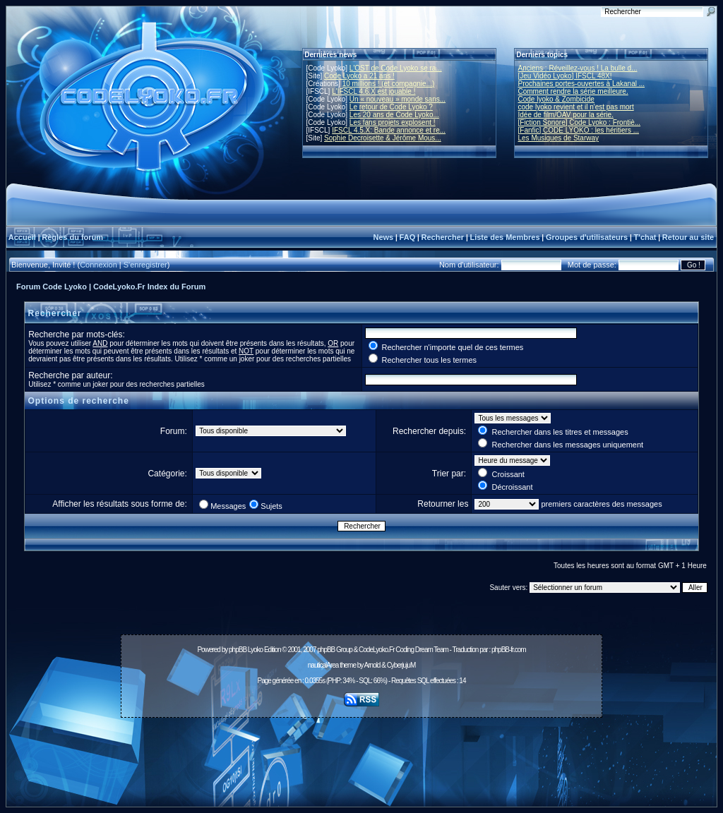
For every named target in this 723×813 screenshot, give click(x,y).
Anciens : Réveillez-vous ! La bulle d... (578, 68)
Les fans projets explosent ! (392, 122)
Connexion (98, 264)
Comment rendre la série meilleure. (573, 91)
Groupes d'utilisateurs (587, 237)
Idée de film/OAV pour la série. (566, 115)
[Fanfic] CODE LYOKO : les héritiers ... (579, 130)
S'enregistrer (145, 264)
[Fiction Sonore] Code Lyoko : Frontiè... (579, 122)
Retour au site (688, 237)
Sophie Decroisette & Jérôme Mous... (382, 138)
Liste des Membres (504, 237)
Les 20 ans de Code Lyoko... (394, 115)
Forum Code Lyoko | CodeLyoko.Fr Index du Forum (110, 286)
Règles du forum (72, 237)
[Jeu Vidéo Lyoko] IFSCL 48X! (565, 76)
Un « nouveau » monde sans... (397, 99)
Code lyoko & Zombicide (556, 99)
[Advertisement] (361, 754)
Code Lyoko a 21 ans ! (359, 76)
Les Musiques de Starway (558, 138)
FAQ (408, 237)
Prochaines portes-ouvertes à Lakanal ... (581, 84)
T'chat (645, 237)
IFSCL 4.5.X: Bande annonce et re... (389, 130)
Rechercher (443, 237)
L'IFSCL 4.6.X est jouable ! (373, 91)
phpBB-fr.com (508, 650)
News (383, 237)
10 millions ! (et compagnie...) (388, 84)
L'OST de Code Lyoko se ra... (395, 68)
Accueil (22, 237)
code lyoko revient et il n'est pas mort (576, 107)
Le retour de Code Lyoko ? (391, 107)
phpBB (237, 650)
